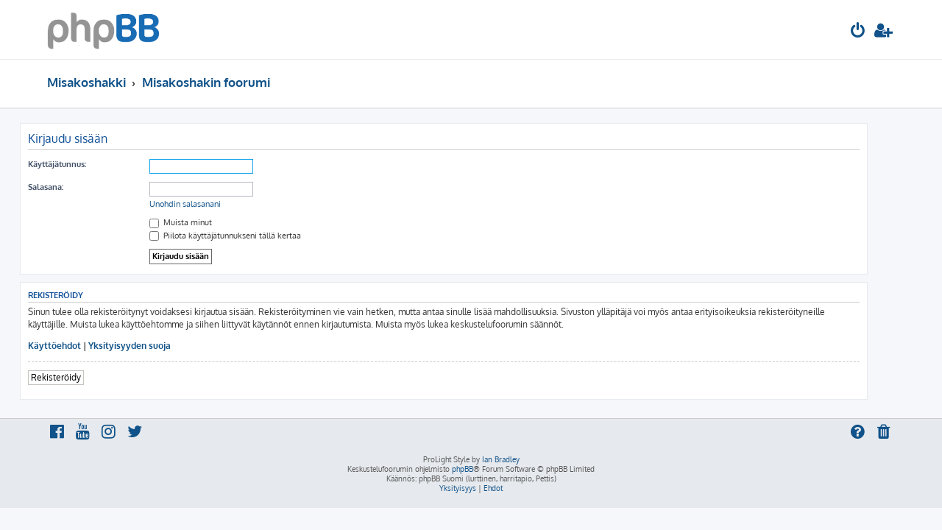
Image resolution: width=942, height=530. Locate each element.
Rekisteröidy (83, 377)
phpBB (462, 468)
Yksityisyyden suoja (157, 345)
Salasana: (73, 187)
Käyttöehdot (81, 345)
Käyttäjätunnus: (84, 164)
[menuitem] (858, 32)
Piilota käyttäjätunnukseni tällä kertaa (252, 235)
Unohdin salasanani (212, 204)
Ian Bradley (501, 459)
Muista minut (208, 222)
